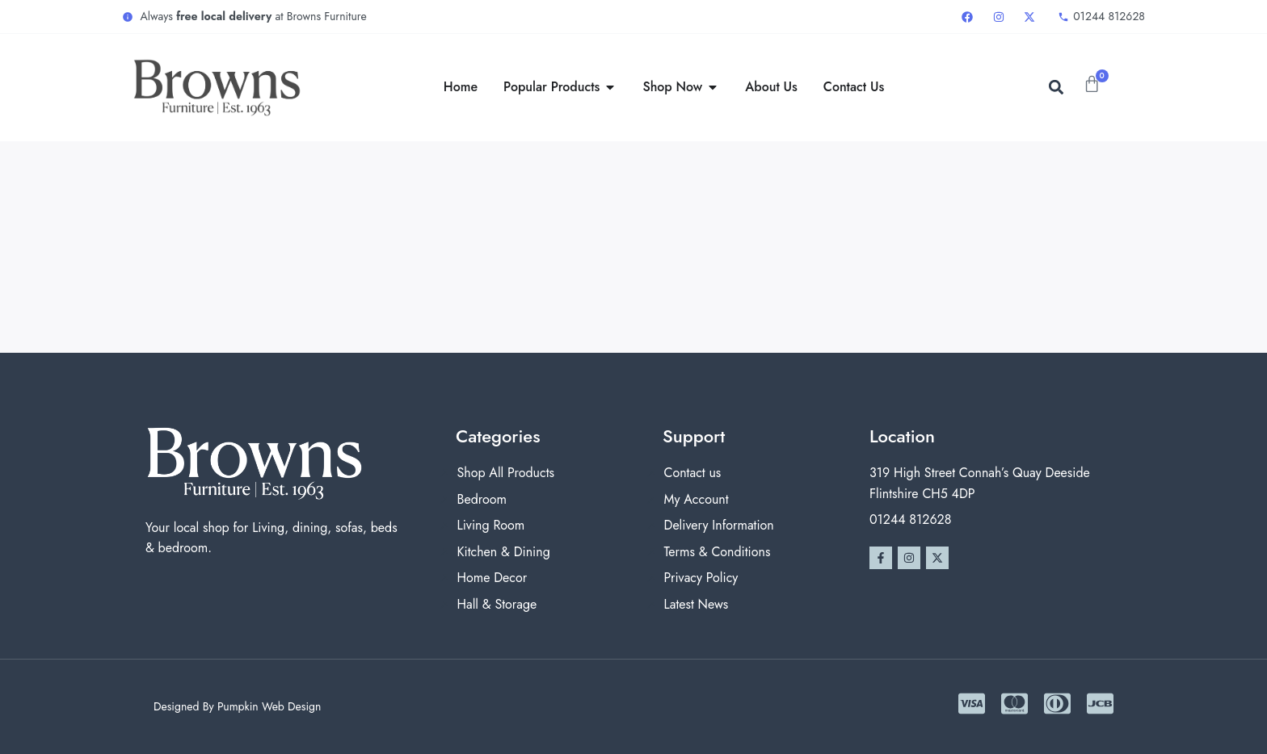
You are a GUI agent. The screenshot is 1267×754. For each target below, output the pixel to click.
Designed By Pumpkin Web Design (237, 706)
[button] (1055, 87)
